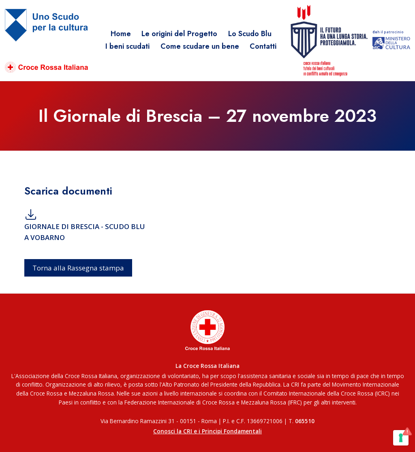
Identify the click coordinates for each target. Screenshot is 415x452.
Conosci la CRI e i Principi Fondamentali (207, 431)
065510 (304, 421)
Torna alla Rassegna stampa (78, 267)
